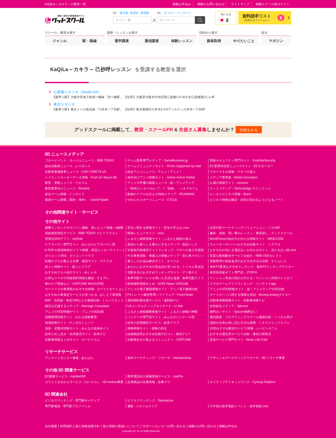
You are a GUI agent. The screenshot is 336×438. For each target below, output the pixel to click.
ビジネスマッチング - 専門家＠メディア (72, 400)
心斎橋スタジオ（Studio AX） (77, 92)
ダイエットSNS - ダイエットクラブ (69, 256)
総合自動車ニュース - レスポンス (68, 166)
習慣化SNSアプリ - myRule (64, 239)
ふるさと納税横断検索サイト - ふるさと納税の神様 (162, 311)
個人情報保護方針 (87, 426)
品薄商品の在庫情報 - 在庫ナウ (148, 382)
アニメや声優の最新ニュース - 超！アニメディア (161, 183)
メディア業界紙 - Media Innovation (233, 177)
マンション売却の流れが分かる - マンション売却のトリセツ (251, 278)
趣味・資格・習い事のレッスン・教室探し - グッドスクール (251, 233)
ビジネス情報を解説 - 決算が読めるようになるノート (246, 200)
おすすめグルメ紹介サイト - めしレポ (71, 272)
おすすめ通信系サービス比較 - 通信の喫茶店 (240, 334)
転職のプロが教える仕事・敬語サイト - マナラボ (78, 261)
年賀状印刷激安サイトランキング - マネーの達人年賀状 (165, 250)
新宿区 (134, 12)
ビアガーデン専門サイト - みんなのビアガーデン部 (80, 244)
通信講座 (152, 41)
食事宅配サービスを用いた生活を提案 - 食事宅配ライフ (165, 278)
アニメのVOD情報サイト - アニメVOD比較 (74, 311)
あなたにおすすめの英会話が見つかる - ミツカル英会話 (165, 267)
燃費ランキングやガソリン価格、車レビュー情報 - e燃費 (84, 228)
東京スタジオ (64, 104)
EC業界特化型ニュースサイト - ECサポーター (241, 166)
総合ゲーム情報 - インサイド (65, 194)
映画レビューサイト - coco (145, 233)
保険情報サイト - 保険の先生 (147, 328)
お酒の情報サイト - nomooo (229, 183)
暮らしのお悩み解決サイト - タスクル (153, 261)
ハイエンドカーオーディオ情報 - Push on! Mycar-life (81, 177)
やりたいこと (244, 41)
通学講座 (121, 41)
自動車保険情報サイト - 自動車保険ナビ (237, 300)
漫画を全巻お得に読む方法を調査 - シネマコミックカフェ (250, 323)
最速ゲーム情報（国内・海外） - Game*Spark (76, 200)
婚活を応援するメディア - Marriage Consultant (77, 306)
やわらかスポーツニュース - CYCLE (152, 200)
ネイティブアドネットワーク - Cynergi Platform (242, 382)
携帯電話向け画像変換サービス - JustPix (155, 376)
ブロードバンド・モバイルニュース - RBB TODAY (79, 160)
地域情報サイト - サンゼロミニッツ (69, 323)
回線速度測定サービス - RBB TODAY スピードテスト (81, 233)
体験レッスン (182, 41)
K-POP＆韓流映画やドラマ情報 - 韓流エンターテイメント (85, 250)
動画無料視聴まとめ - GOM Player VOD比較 (157, 283)
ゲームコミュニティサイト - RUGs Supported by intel (164, 166)
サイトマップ (240, 4)
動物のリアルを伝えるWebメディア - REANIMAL (161, 194)
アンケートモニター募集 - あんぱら (69, 358)
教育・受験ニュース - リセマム (66, 183)
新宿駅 (145, 12)
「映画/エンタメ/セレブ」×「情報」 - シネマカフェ (162, 188)
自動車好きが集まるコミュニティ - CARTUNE (159, 339)
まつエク (169, 12)
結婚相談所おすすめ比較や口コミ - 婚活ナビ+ (158, 334)
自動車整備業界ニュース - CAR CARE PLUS (75, 172)
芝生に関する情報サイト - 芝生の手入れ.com (158, 228)
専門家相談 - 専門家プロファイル (68, 406)
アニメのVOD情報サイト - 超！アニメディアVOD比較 (247, 289)
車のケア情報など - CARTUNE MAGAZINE (74, 283)
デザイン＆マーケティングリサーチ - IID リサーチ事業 (247, 358)
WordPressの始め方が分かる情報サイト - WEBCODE (247, 239)
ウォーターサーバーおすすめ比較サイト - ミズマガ (245, 244)
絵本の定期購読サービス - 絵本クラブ (153, 323)
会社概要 (51, 426)
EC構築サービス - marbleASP (65, 376)
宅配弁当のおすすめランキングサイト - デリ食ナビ (162, 272)
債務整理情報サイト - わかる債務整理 (71, 317)
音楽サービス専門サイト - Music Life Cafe (238, 339)
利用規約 (66, 426)
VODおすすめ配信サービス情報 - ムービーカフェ (244, 328)
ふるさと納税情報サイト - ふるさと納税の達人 (159, 239)
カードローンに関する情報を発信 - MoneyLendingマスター (250, 295)
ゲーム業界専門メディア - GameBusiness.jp (157, 160)
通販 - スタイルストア (142, 406)
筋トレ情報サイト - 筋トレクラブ (68, 267)
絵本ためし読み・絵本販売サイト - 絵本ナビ (75, 334)
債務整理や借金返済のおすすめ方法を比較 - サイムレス (248, 261)
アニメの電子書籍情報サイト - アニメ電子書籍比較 (162, 289)
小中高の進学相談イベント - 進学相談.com (239, 406)
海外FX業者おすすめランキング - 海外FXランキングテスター (252, 267)
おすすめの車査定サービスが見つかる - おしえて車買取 (83, 295)
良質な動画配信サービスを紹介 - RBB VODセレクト (246, 256)
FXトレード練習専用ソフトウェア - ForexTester (160, 295)
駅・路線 (89, 41)
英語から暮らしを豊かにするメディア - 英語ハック (162, 244)
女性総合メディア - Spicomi (229, 306)
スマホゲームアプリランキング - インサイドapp (243, 283)
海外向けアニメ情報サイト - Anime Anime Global (161, 177)
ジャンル (59, 41)
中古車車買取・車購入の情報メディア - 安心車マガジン (165, 256)
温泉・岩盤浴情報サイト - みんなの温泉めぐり (77, 328)
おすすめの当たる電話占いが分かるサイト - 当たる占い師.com (253, 250)
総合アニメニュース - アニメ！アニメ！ (155, 172)
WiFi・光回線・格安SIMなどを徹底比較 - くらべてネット (84, 300)
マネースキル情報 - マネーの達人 (233, 172)
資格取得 (214, 41)
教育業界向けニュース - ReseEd (67, 188)
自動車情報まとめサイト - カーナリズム (72, 339)
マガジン (276, 41)
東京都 (124, 12)
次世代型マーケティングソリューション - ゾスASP (245, 228)
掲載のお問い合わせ (211, 4)
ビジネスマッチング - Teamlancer (150, 400)
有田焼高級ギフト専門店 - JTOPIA (233, 272)
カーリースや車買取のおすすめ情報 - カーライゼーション (85, 289)
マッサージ (184, 12)
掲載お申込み (181, 4)
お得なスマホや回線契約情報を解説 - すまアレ (77, 278)
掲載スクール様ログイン (273, 4)
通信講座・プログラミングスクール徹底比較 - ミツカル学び (251, 317)
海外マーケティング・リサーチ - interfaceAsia (159, 358)
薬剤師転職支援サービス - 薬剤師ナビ (153, 300)
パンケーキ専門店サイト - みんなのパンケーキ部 (161, 317)
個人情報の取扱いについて (121, 426)
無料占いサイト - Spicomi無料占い (233, 311)
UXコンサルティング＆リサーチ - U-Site (155, 306)
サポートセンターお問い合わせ (164, 426)
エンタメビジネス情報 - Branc (230, 194)
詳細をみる (249, 130)
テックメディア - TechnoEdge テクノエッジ (240, 188)
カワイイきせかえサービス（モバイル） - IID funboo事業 (84, 382)
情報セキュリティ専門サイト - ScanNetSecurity (242, 160)
